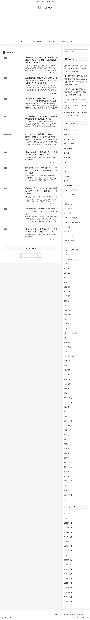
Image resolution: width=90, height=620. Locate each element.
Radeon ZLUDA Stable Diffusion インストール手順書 (75, 114)
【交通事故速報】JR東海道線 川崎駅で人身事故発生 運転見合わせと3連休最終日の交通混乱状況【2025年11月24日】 (75, 80)
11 (35, 256)
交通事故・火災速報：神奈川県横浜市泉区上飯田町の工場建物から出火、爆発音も (75, 68)
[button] (86, 51)
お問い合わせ (63, 614)
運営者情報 (72, 614)
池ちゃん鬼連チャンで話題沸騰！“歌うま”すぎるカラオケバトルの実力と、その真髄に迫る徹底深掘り (76, 104)
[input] (76, 51)
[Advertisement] (45, 25)
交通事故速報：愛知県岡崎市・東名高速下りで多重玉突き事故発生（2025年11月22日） (75, 92)
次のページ (31, 249)
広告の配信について (82, 614)
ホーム (56, 614)
